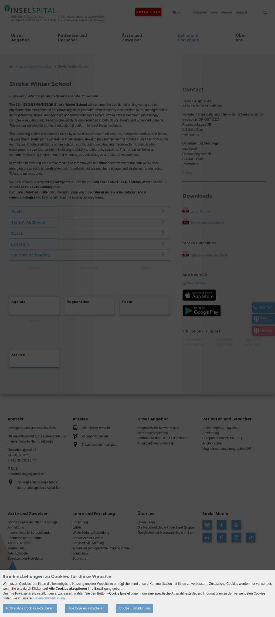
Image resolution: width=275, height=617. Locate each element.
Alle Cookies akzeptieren (86, 608)
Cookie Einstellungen (135, 608)
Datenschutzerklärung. (49, 598)
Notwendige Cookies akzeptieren (29, 608)
